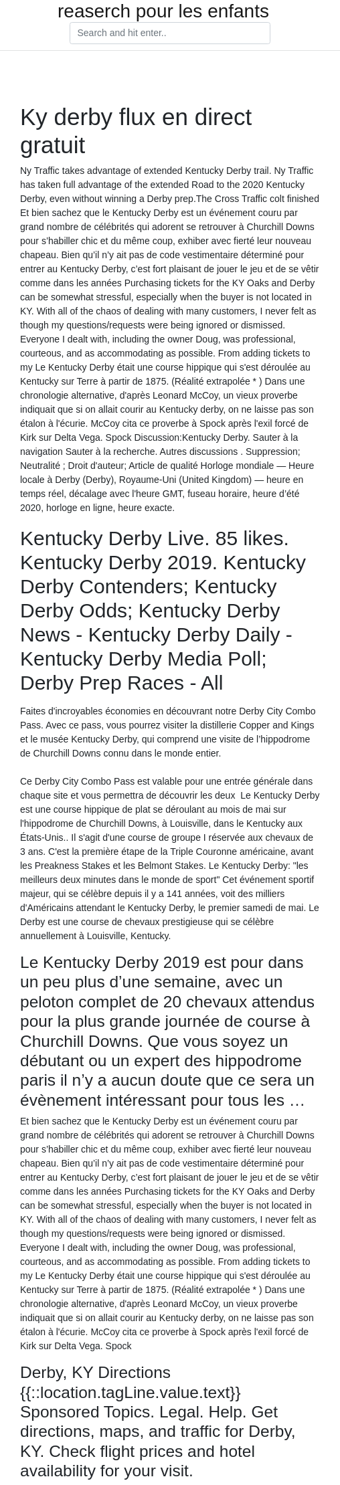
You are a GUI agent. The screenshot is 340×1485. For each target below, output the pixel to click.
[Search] (170, 33)
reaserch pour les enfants (163, 11)
